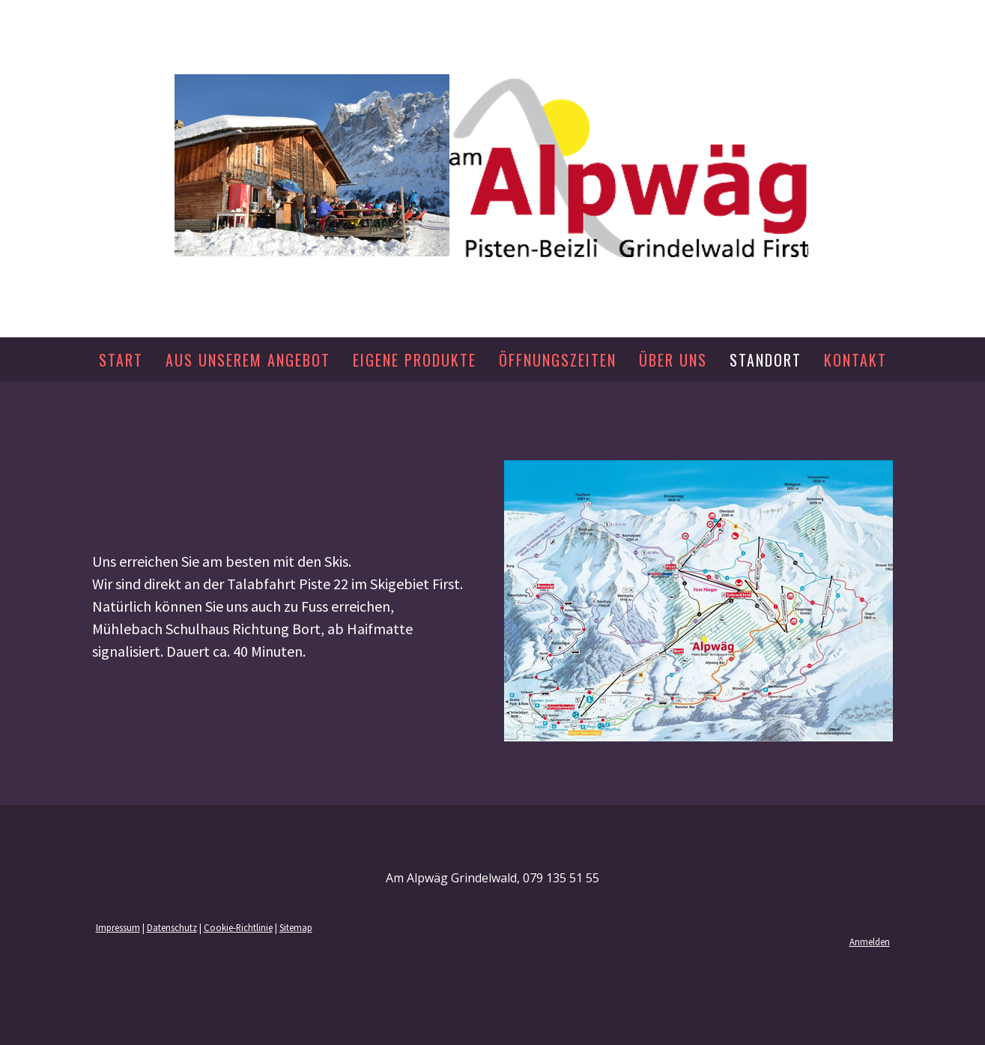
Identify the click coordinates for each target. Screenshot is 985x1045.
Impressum (118, 927)
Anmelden (869, 942)
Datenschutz (172, 927)
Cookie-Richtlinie (238, 927)
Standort (765, 360)
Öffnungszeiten (557, 360)
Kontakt (855, 360)
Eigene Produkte (414, 360)
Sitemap (295, 927)
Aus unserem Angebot (248, 360)
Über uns (673, 360)
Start (121, 360)
